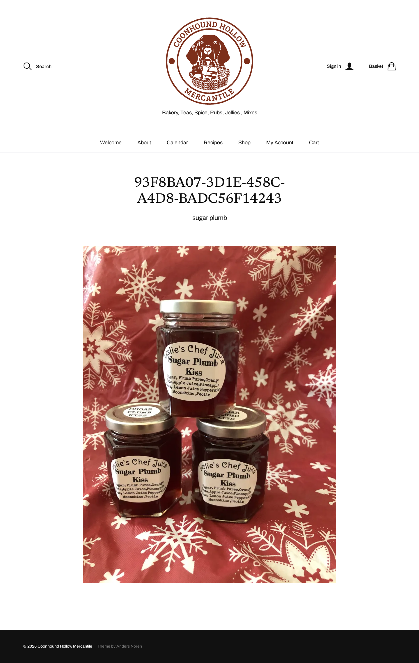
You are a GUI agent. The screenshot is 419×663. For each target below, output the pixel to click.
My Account (279, 142)
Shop (244, 142)
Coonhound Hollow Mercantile (65, 646)
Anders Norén (129, 646)
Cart (314, 142)
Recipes (213, 142)
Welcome (111, 142)
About (144, 142)
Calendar (177, 142)
